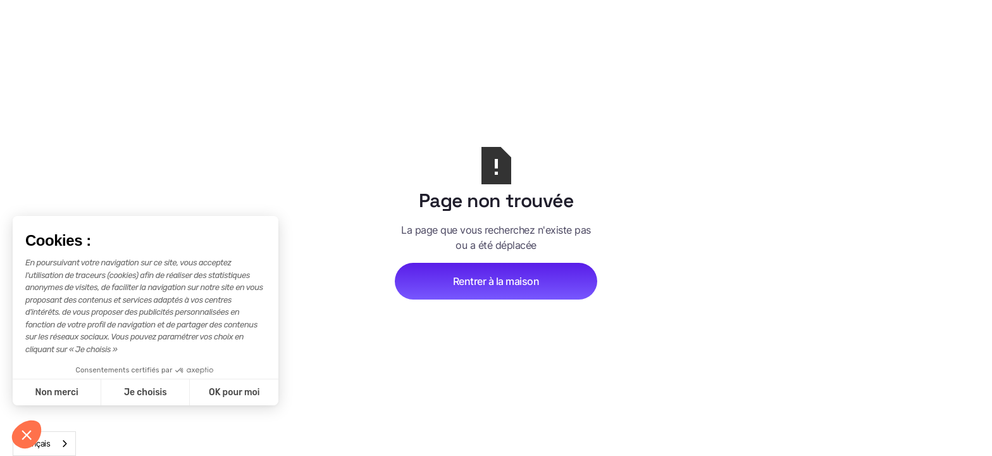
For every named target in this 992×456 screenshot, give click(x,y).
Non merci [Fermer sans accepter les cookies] (56, 392)
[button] (26, 434)
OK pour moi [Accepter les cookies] (234, 392)
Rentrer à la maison (496, 281)
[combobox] (44, 443)
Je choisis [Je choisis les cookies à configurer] (145, 392)
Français (35, 443)
